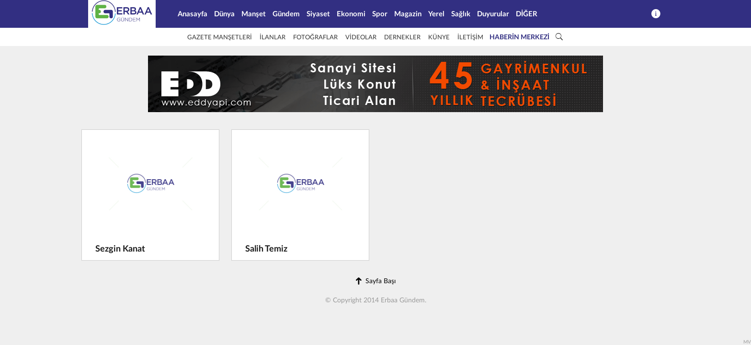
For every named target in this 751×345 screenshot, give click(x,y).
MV (747, 342)
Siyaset (318, 14)
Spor (379, 14)
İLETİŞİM (470, 37)
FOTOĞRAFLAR (315, 37)
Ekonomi (351, 14)
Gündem (286, 14)
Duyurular (493, 14)
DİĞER (526, 14)
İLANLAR (272, 37)
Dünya (224, 14)
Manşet (253, 14)
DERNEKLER (402, 37)
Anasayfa (192, 14)
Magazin (407, 14)
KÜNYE (439, 37)
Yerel (436, 14)
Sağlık (460, 14)
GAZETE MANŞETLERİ (219, 37)
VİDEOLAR (360, 37)
